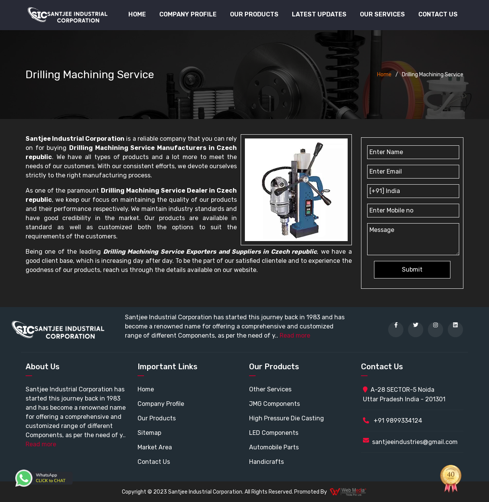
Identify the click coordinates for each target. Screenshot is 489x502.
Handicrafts (266, 461)
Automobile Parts (274, 447)
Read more (295, 335)
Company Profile (188, 14)
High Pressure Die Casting (286, 418)
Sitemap (149, 432)
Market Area (155, 447)
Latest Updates (319, 14)
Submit (412, 269)
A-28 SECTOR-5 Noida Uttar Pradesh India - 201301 (404, 394)
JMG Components (274, 403)
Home (137, 14)
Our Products (157, 418)
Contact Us (438, 14)
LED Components (273, 432)
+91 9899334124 (392, 420)
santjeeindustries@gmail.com (415, 442)
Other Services (270, 389)
